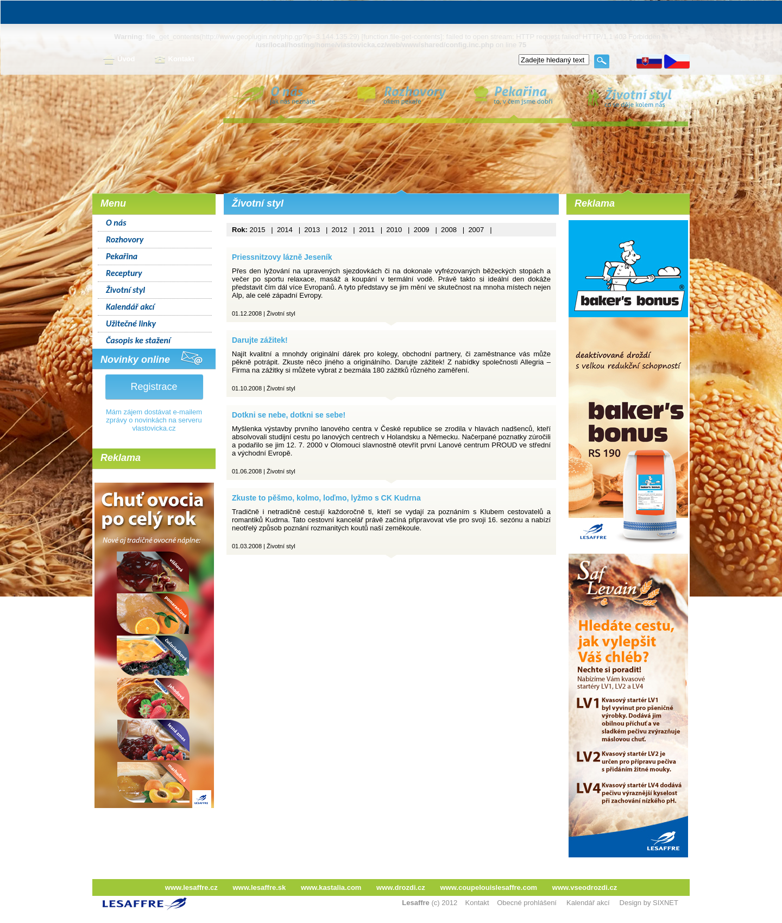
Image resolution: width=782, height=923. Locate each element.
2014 (285, 230)
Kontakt (174, 59)
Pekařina (121, 256)
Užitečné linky (131, 323)
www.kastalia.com (331, 887)
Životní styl (125, 290)
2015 (258, 230)
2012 (340, 230)
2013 (312, 230)
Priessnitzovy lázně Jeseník (282, 257)
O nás (116, 222)
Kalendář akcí (130, 307)
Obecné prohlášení (527, 903)
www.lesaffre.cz (191, 887)
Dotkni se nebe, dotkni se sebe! (288, 415)
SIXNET (665, 903)
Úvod (119, 59)
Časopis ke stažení (138, 340)
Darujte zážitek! (260, 340)
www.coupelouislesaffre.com (488, 887)
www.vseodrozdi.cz (584, 887)
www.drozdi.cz (400, 887)
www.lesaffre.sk (259, 887)
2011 (367, 230)
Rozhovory (124, 239)
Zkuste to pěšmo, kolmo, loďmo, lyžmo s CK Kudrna (326, 497)
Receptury (124, 273)
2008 (449, 230)
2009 (422, 230)
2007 (476, 230)
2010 (394, 230)
